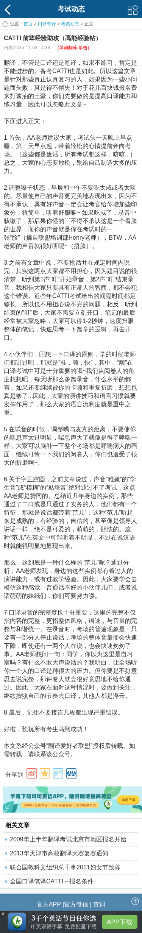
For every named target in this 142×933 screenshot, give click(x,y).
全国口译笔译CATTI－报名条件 (52, 881)
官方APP (49, 904)
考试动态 (70, 24)
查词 (99, 904)
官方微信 (76, 904)
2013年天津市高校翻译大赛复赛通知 (59, 853)
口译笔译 (47, 24)
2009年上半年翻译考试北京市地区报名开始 (68, 839)
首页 (28, 24)
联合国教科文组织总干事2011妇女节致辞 (65, 867)
